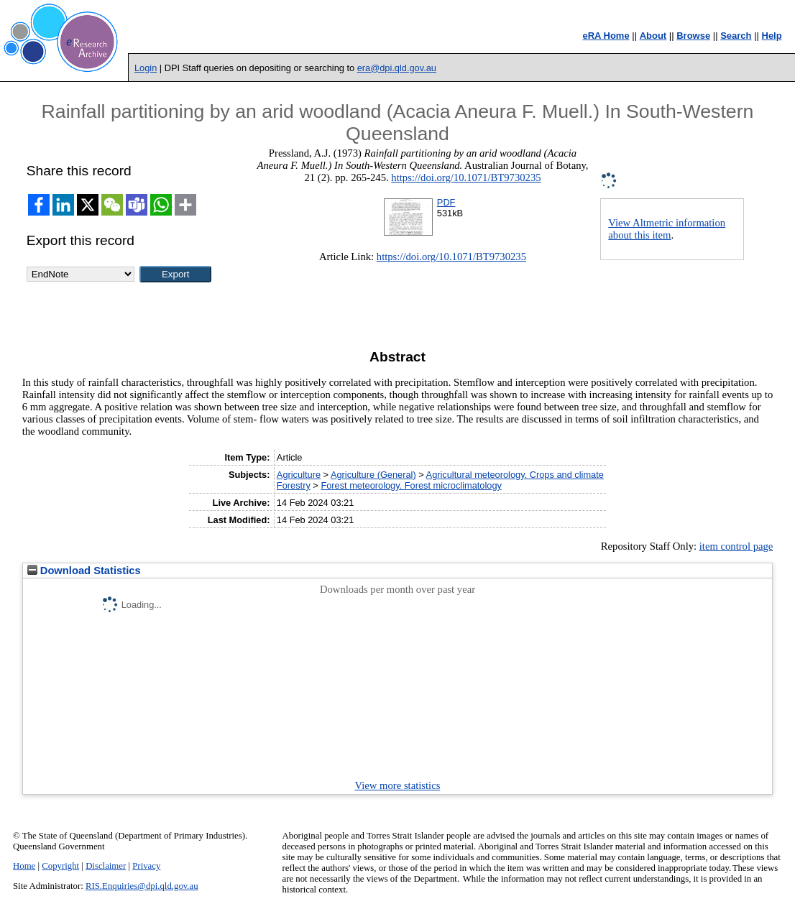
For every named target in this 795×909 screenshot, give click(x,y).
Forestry (294, 485)
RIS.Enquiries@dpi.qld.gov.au (142, 886)
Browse (693, 35)
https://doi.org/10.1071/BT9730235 (466, 177)
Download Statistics (84, 570)
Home (24, 866)
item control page (736, 546)
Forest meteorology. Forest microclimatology (411, 485)
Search (735, 35)
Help (772, 35)
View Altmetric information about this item (666, 229)
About (653, 35)
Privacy (146, 866)
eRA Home (605, 35)
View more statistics (398, 785)
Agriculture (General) (373, 474)
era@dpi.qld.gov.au (396, 68)
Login (145, 68)
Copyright (60, 866)
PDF (446, 202)
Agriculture (299, 474)
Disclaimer (106, 866)
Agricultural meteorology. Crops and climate (515, 474)
